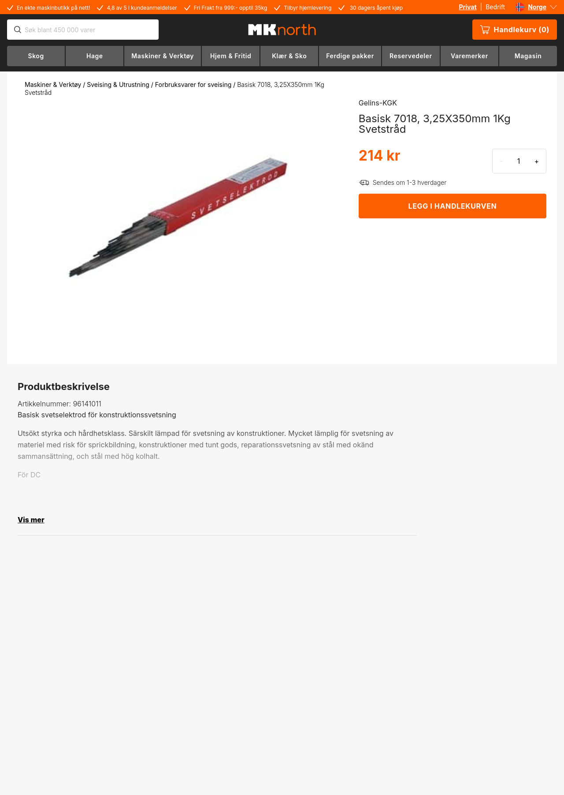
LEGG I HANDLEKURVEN (452, 206)
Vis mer (31, 519)
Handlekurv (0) (514, 29)
